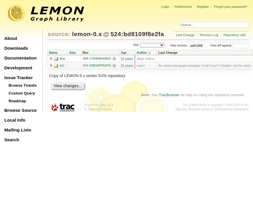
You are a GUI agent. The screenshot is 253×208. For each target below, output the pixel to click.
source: (59, 34)
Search (11, 139)
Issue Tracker (18, 77)
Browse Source (20, 110)
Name (53, 52)
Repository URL (235, 35)
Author (142, 52)
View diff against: (229, 45)
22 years (127, 58)
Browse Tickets (23, 85)
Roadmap (17, 101)
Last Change (185, 35)
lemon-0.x (87, 34)
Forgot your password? (230, 6)
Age (124, 52)
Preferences (183, 6)
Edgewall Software (100, 109)
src (61, 65)
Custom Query (22, 93)
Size (72, 52)
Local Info (14, 120)
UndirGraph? (210, 65)
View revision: (179, 45)
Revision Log (209, 35)
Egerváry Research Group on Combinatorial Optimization (212, 109)
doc (62, 58)
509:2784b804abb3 (97, 58)
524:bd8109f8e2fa (137, 34)
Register (203, 6)
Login (165, 6)
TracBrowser (169, 95)
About (10, 38)
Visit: (136, 45)
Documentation (20, 57)
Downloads (16, 48)
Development (18, 67)
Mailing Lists (17, 129)
